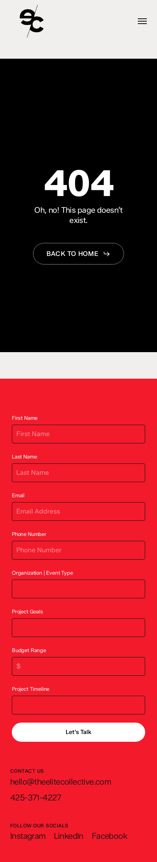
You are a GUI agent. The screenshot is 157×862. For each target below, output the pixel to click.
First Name (25, 418)
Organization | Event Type (42, 573)
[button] (142, 21)
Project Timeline (30, 689)
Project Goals (27, 611)
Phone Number (29, 534)
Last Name (24, 457)
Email (18, 495)
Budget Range (29, 650)
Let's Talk (78, 732)
